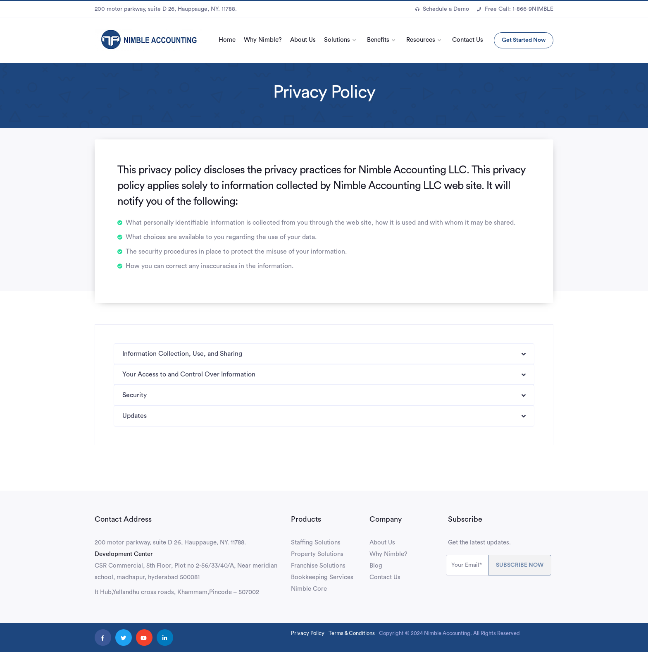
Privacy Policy (307, 633)
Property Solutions (317, 554)
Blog (375, 566)
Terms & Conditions (352, 633)
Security (134, 395)
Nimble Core (309, 589)
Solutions (337, 40)
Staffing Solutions (316, 542)
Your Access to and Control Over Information (188, 374)
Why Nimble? (263, 40)
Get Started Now (524, 40)
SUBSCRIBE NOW (519, 565)
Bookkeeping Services (322, 577)
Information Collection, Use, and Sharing (182, 353)
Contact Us (467, 40)
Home (227, 40)
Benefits (378, 40)
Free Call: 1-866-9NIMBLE (515, 9)
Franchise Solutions (318, 566)
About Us (303, 40)
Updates (134, 415)
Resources (420, 40)
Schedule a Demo (442, 9)
